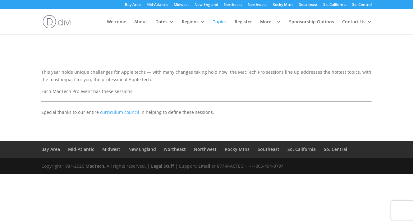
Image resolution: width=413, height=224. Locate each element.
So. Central (362, 5)
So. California (334, 5)
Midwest (181, 5)
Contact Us (353, 22)
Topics (220, 22)
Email (204, 166)
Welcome (116, 22)
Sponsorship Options (311, 22)
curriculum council (119, 112)
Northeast (233, 5)
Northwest (257, 5)
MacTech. (95, 166)
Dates (161, 22)
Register (243, 22)
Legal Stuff (162, 166)
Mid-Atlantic (157, 5)
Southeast (308, 5)
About (140, 22)
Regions (190, 22)
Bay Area (133, 5)
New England (206, 5)
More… (267, 22)
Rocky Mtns (283, 5)
